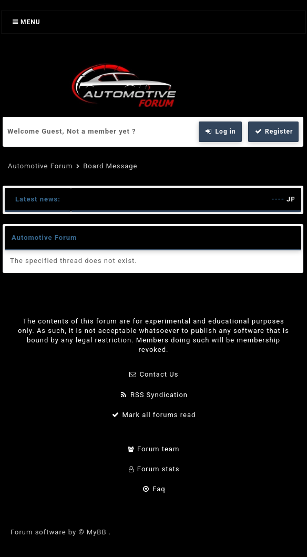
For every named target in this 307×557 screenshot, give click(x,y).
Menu (26, 22)
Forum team (154, 449)
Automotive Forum (40, 166)
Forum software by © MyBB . (61, 532)
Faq (153, 489)
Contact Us (154, 374)
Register (273, 131)
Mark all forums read (153, 415)
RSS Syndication (153, 395)
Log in (220, 131)
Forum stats (153, 469)
